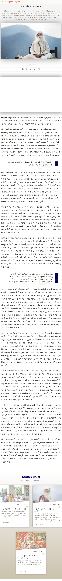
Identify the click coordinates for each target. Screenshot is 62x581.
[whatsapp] (22, 69)
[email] (39, 69)
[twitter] (30, 69)
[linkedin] (34, 69)
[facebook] (26, 69)
